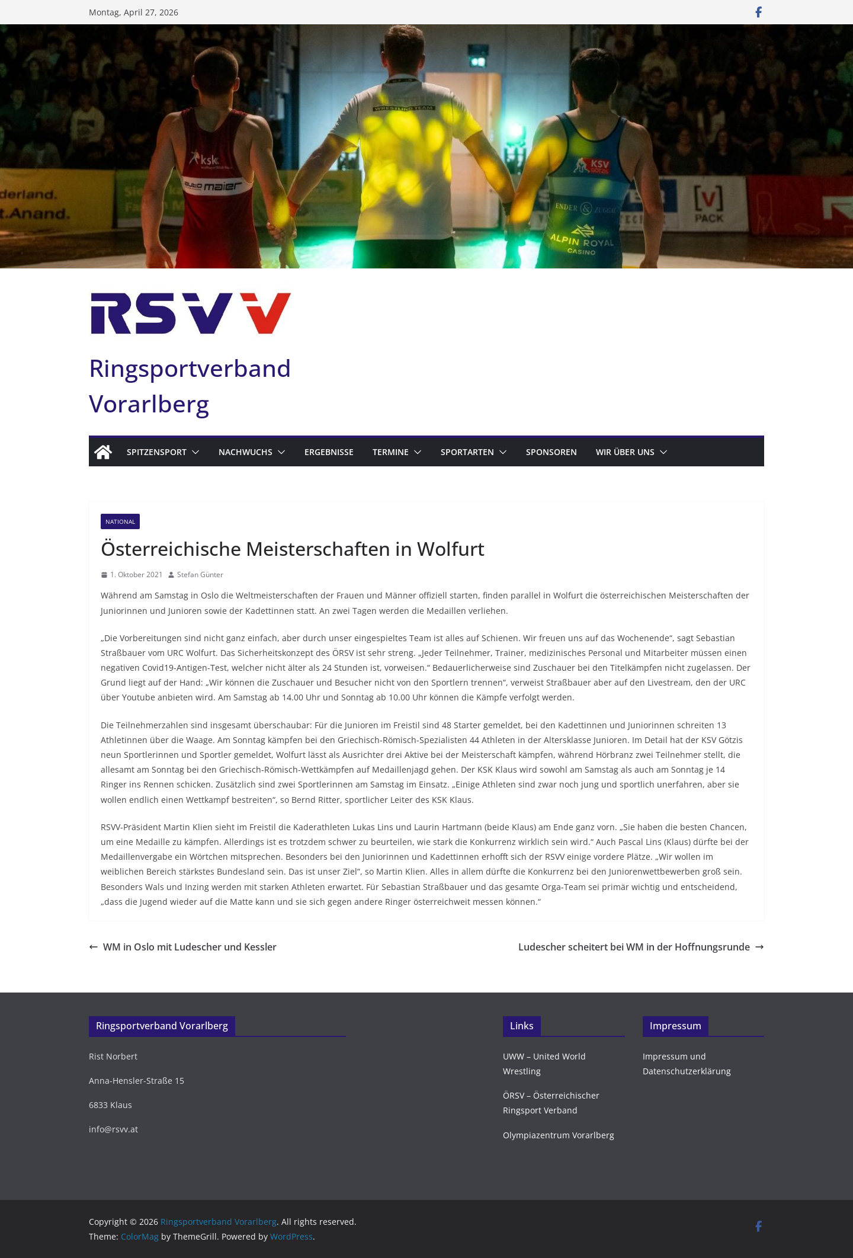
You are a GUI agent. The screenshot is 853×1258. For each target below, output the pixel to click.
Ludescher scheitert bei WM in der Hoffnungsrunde (641, 946)
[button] (193, 452)
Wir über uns (625, 451)
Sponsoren (551, 451)
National (120, 521)
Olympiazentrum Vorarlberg (558, 1135)
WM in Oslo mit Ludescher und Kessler (183, 946)
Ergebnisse (329, 451)
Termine (391, 451)
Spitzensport (157, 451)
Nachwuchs (245, 451)
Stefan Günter (200, 574)
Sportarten (467, 451)
